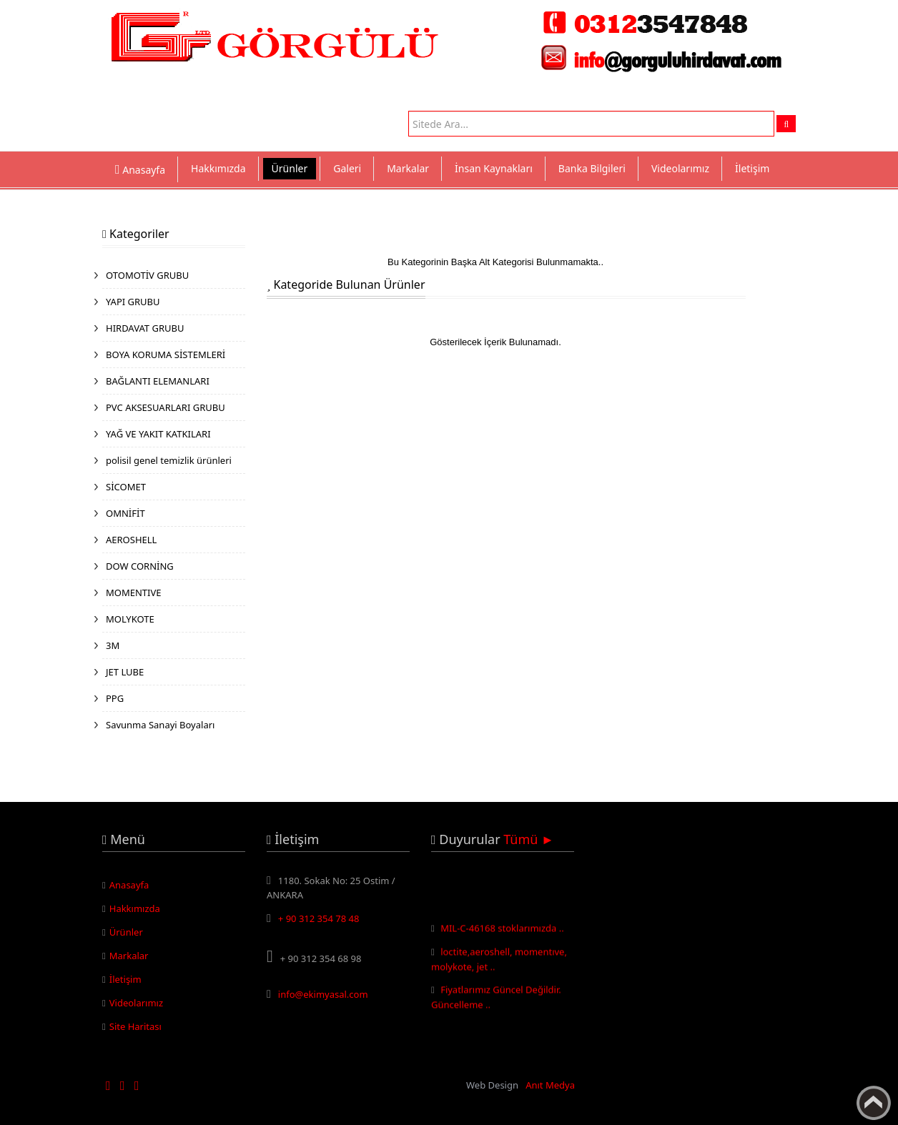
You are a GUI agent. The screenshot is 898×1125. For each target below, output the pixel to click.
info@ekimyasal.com (323, 994)
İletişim (752, 168)
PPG (115, 698)
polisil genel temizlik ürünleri (169, 460)
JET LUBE (125, 671)
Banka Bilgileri (592, 168)
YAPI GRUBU (133, 301)
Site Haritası (135, 1026)
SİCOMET (126, 486)
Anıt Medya (550, 1085)
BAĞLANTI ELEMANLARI (157, 381)
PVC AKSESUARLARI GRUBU (165, 407)
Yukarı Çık (873, 1103)
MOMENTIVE (134, 592)
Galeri (347, 168)
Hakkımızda (218, 168)
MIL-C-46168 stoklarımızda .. (502, 929)
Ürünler (290, 168)
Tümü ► (528, 839)
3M (112, 645)
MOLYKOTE (130, 619)
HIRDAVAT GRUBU (145, 328)
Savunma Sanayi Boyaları (160, 724)
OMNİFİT (125, 513)
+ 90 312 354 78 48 (319, 918)
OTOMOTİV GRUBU (147, 275)
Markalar (408, 168)
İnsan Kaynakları (494, 168)
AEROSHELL (131, 539)
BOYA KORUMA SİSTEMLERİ (165, 354)
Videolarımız (680, 168)
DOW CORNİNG (140, 566)
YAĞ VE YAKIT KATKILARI (158, 433)
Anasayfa (129, 884)
